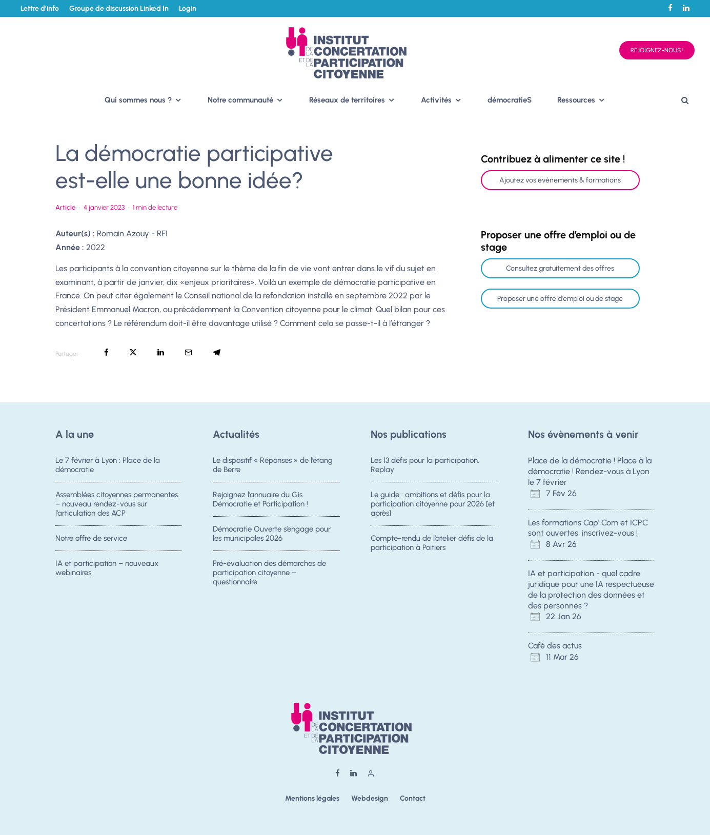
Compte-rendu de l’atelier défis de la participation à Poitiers (432, 544)
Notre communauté (240, 100)
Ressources (576, 100)
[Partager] (106, 352)
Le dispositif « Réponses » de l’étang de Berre (273, 465)
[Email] (188, 352)
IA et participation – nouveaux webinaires (106, 572)
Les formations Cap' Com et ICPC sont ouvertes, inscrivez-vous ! (588, 528)
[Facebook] (670, 8)
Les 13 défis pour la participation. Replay (425, 465)
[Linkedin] (686, 8)
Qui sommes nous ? (138, 100)
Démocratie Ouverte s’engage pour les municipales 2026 (272, 534)
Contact (412, 798)
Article (65, 207)
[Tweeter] (133, 352)
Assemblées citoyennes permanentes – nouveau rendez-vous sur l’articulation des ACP (116, 504)
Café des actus (555, 645)
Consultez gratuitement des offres (560, 268)
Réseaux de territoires (347, 100)
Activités (436, 100)
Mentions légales (312, 798)
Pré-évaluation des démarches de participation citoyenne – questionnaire (269, 576)
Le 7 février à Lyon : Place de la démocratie (107, 465)
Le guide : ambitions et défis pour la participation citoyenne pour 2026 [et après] (433, 504)
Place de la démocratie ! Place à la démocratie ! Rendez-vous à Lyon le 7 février (590, 471)
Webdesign (369, 798)
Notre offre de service (91, 539)
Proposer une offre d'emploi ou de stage (560, 298)
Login (187, 8)
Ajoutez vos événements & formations (560, 180)
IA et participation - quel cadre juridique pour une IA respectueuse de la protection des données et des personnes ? (591, 589)
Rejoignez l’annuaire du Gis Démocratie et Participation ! (260, 499)
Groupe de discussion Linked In (119, 8)
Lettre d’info (40, 8)
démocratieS (510, 100)
